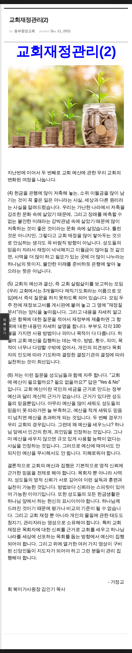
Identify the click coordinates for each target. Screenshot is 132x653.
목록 (4, 326)
